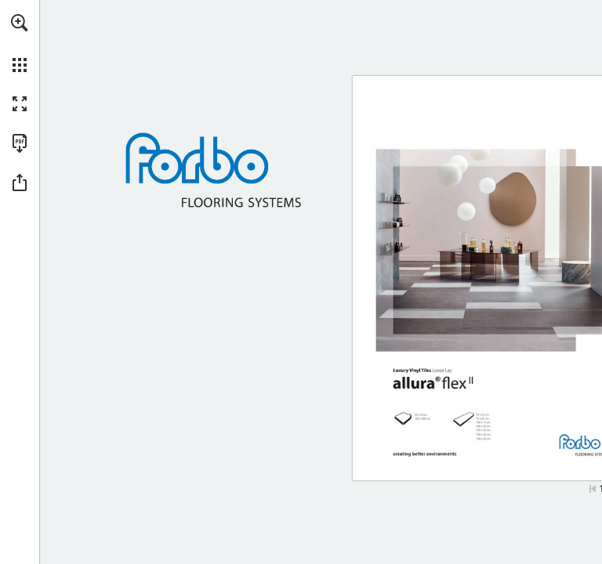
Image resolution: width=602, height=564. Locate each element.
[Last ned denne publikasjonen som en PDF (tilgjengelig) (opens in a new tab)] (19, 143)
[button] (19, 22)
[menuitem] (19, 43)
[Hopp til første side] (592, 489)
